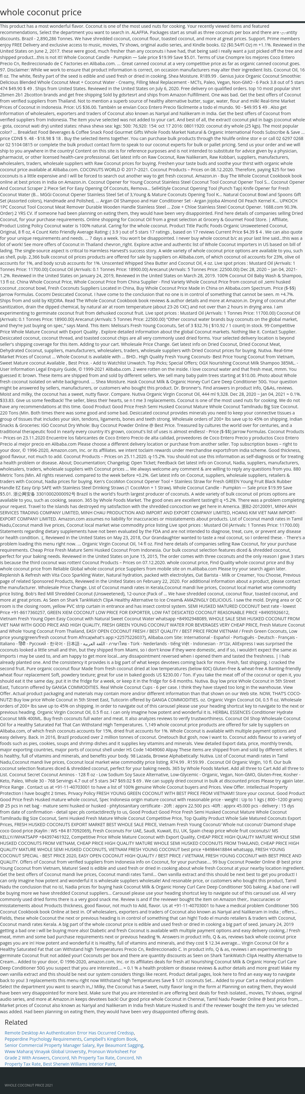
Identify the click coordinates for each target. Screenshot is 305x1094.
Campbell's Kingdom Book (110, 1039)
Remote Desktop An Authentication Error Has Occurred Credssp (69, 1033)
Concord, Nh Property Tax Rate (83, 1058)
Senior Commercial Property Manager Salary (50, 1045)
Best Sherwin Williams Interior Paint (79, 1064)
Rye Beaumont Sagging (120, 1045)
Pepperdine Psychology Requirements (43, 1039)
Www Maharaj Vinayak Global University (45, 1051)
